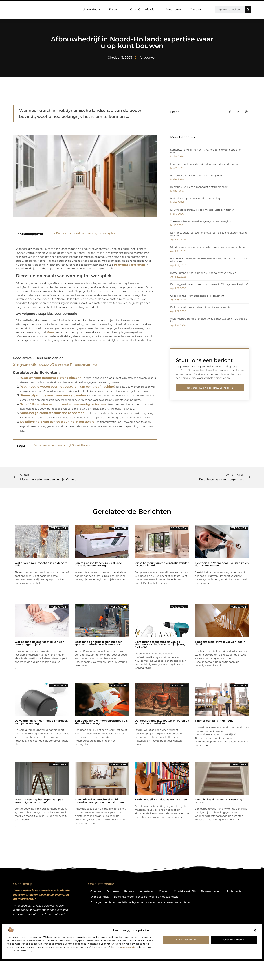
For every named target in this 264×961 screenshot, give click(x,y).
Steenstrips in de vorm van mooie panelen (53, 395)
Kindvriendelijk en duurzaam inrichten (161, 799)
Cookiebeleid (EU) (185, 891)
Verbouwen (148, 57)
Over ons (95, 891)
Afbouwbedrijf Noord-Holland (71, 445)
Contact (195, 9)
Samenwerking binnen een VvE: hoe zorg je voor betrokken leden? (205, 151)
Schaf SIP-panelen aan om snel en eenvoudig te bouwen (63, 404)
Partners (115, 9)
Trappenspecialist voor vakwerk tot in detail (220, 643)
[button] (255, 930)
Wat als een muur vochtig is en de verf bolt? (41, 564)
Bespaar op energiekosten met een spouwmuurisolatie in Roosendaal (99, 643)
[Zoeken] (248, 9)
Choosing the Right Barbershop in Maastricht (197, 295)
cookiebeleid (128, 947)
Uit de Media (91, 9)
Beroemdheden (210, 891)
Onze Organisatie (143, 9)
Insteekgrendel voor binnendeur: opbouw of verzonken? (203, 272)
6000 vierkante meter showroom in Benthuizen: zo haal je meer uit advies (208, 260)
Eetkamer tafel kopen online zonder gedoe (196, 175)
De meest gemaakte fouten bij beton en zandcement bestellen (162, 722)
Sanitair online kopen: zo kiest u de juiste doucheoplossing (98, 564)
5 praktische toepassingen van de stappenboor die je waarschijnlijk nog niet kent (160, 644)
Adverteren (173, 9)
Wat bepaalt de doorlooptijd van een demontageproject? (39, 643)
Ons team (113, 891)
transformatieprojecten (129, 264)
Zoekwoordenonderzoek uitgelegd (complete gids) (200, 221)
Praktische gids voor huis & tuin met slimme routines (201, 307)
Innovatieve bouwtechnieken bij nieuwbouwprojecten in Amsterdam (99, 801)
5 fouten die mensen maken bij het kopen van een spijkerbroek (208, 246)
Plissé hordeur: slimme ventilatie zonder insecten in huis (162, 564)
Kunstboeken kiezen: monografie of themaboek (199, 186)
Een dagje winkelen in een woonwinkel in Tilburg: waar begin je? (209, 284)
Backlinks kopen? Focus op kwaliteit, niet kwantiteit (146, 896)
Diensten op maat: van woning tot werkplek (85, 233)
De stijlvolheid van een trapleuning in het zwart (57, 421)
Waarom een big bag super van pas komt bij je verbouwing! (39, 801)
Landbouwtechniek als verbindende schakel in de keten (204, 163)
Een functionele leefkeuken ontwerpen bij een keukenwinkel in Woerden (208, 234)
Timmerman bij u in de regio (214, 720)
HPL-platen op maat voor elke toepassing (195, 198)
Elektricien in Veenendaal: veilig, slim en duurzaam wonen (222, 564)
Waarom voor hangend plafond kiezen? (50, 377)
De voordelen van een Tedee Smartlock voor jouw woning (41, 722)
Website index (100, 896)
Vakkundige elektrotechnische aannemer (52, 413)
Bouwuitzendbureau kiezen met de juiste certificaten (202, 209)
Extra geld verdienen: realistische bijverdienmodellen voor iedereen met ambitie (140, 902)
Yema (50, 332)
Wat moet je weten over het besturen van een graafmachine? (67, 386)
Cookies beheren (233, 939)
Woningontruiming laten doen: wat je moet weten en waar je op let (208, 320)
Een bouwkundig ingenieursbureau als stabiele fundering (101, 722)
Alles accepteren (186, 939)
